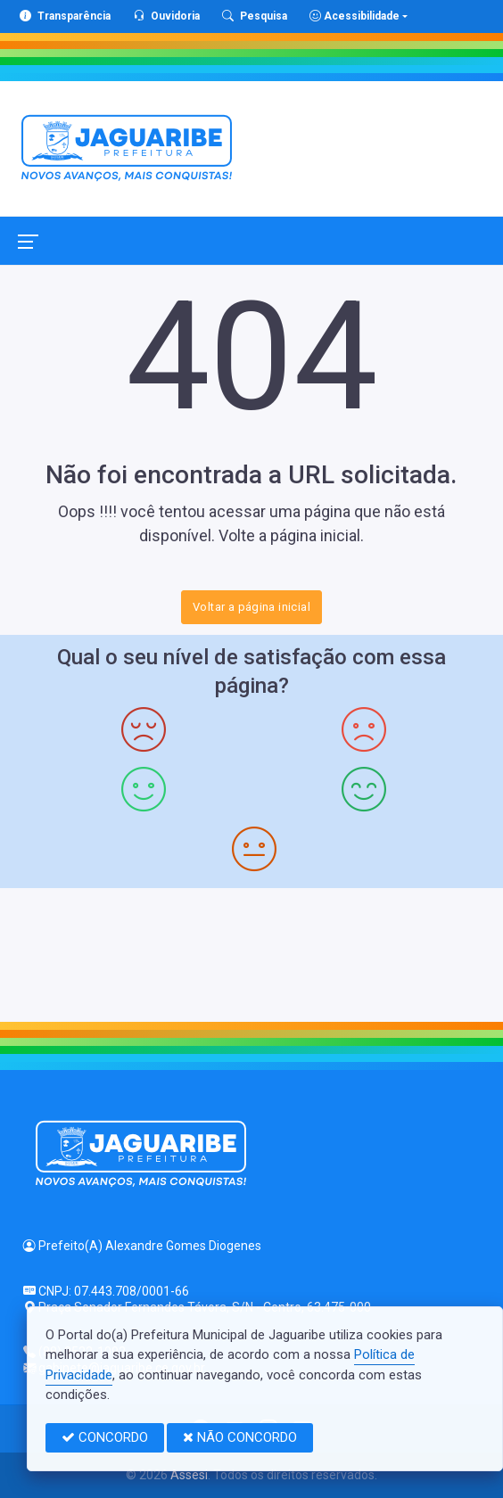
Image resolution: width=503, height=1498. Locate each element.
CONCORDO (105, 1437)
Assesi (189, 1475)
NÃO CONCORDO (240, 1437)
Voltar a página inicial (251, 606)
